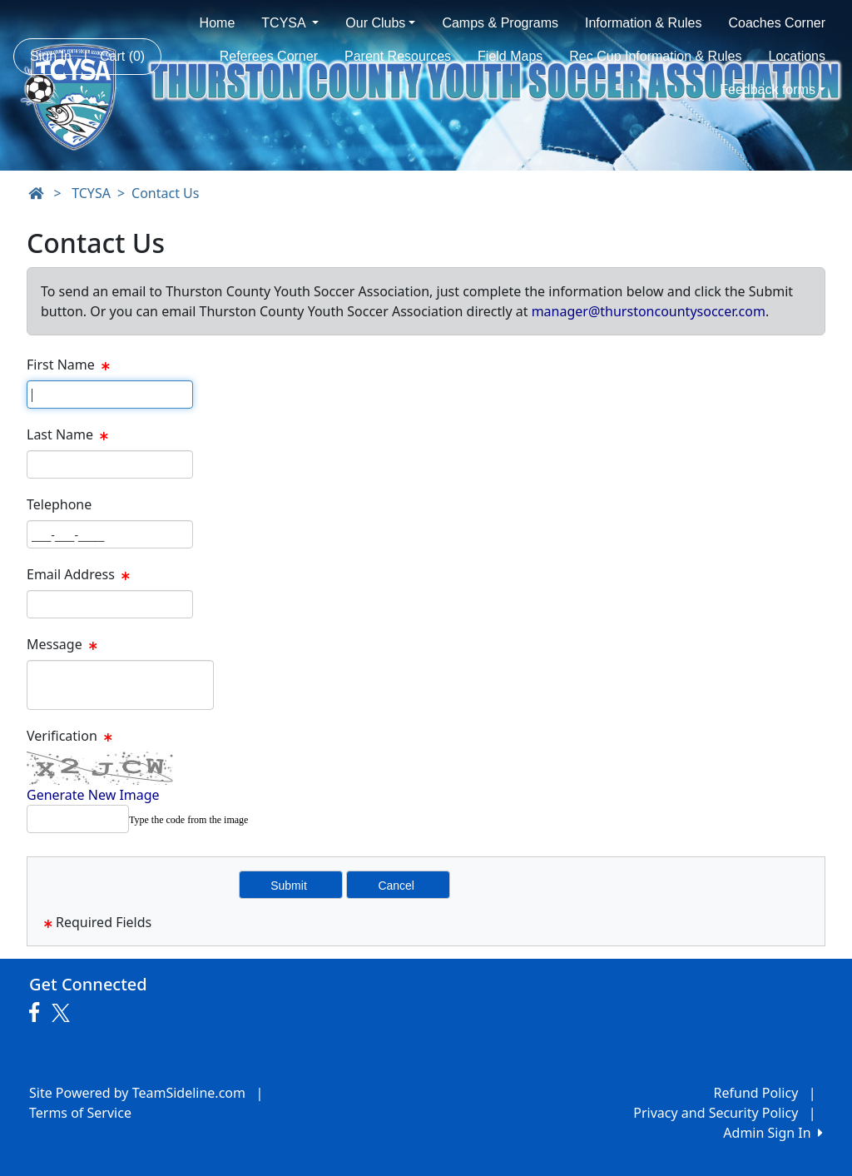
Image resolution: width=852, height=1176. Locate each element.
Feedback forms (772, 89)
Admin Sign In (773, 1133)
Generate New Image (93, 795)
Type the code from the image (188, 820)
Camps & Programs (500, 23)
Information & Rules (643, 23)
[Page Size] (110, 394)
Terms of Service (80, 1113)
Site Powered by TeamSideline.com (137, 1093)
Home (217, 23)
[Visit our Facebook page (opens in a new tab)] (38, 1013)
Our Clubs (380, 23)
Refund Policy (756, 1093)
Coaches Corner (777, 23)
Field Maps (510, 56)
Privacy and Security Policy (715, 1113)
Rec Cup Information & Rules (655, 56)
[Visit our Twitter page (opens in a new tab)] (62, 1013)
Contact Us (165, 193)
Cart (122, 56)
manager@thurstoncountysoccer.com (648, 311)
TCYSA (290, 23)
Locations (797, 56)
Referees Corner (269, 56)
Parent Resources (397, 56)
